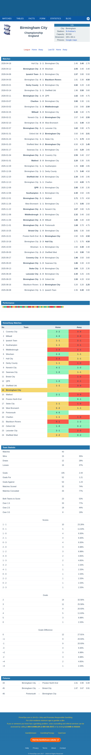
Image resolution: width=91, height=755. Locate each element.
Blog (68, 19)
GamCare (62, 733)
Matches (6, 19)
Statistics (55, 19)
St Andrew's (71, 31)
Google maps (71, 40)
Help (27, 748)
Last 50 (51, 50)
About (53, 748)
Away (40, 50)
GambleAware (30, 733)
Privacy (36, 748)
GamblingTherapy (47, 733)
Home (34, 50)
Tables (20, 19)
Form (42, 19)
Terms (45, 748)
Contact (63, 748)
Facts (32, 19)
